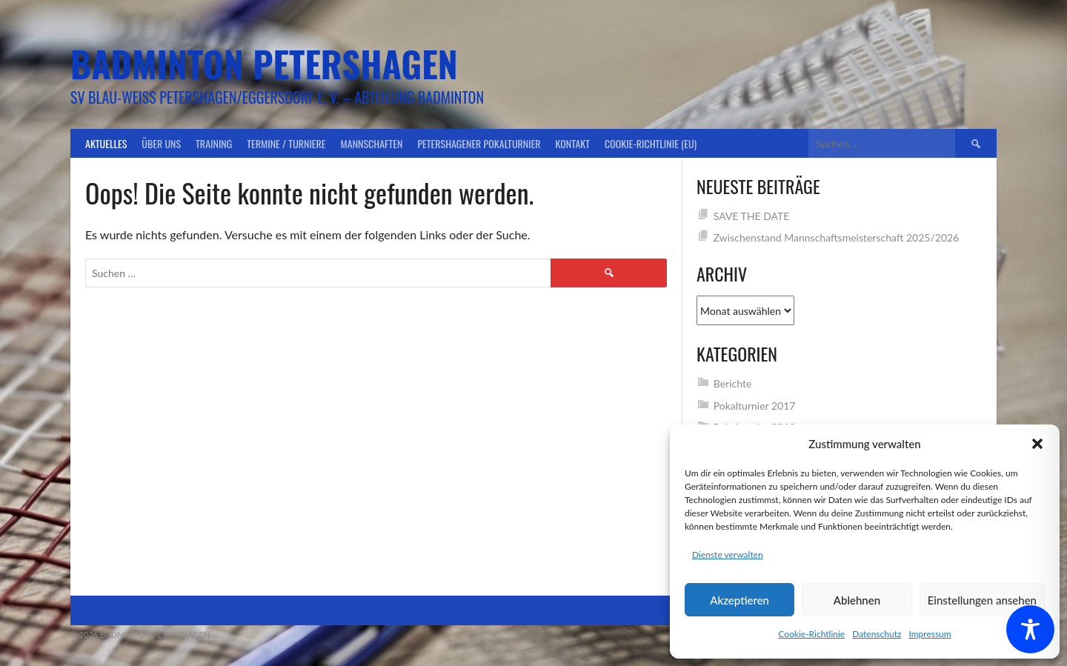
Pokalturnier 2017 (755, 405)
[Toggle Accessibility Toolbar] (1030, 629)
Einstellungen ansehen (982, 600)
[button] (1037, 443)
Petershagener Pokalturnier (478, 143)
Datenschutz (876, 633)
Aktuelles (106, 143)
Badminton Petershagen (264, 63)
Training (214, 143)
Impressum (929, 633)
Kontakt (573, 143)
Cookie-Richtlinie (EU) (651, 143)
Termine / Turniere (286, 143)
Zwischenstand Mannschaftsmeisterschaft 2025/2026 (837, 237)
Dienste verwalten (727, 554)
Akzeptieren (739, 600)
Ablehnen (857, 600)
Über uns (161, 143)
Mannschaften (372, 143)
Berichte (733, 383)
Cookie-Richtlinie (811, 633)
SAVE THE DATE (752, 216)
